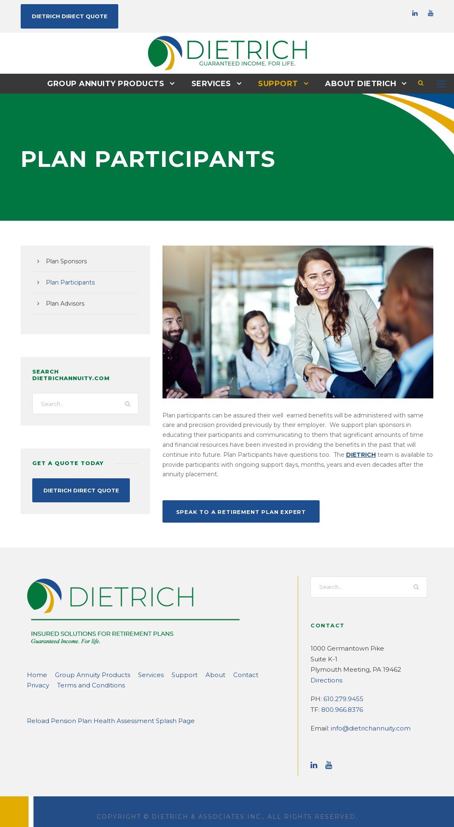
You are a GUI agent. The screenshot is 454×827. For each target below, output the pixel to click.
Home (35, 664)
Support (277, 83)
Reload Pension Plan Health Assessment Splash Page (102, 710)
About (194, 664)
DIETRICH (187, 454)
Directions (324, 669)
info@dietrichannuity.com (364, 717)
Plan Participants (67, 282)
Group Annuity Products (110, 83)
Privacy (249, 664)
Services (211, 83)
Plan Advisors (63, 303)
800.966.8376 (341, 698)
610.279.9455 (342, 688)
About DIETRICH (356, 83)
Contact (221, 664)
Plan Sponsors (65, 261)
